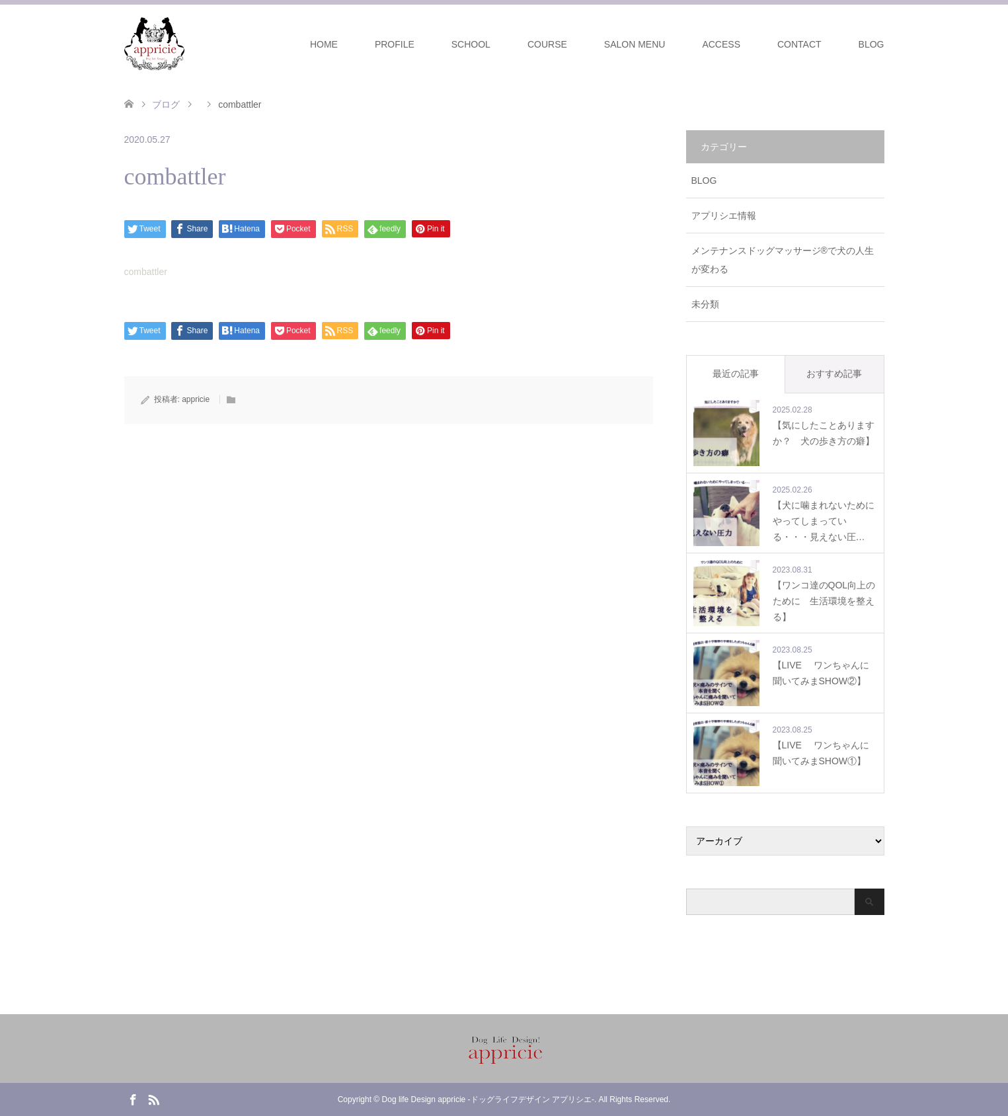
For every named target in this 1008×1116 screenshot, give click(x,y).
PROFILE (394, 44)
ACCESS (721, 44)
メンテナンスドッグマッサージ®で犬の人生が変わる (782, 259)
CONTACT (799, 44)
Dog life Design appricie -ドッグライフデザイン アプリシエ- (488, 1099)
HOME (324, 44)
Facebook (133, 1099)
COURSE (547, 44)
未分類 (705, 304)
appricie (196, 399)
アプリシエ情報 (723, 215)
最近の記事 (736, 373)
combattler (145, 271)
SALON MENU (635, 44)
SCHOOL (470, 44)
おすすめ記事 (834, 373)
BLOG (871, 44)
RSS (153, 1099)
